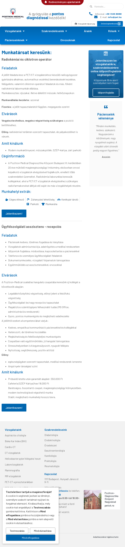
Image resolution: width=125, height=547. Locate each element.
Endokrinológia (52, 440)
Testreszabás (17, 530)
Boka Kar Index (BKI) (15, 441)
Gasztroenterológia (54, 450)
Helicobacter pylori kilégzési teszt (23, 458)
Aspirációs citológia (15, 435)
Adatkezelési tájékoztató (105, 537)
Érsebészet (50, 445)
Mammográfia (12, 470)
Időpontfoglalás (106, 92)
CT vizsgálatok (12, 452)
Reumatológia (51, 466)
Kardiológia (50, 455)
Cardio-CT (10, 447)
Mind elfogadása (30, 537)
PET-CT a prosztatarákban (19, 482)
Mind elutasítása (42, 530)
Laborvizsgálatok (14, 464)
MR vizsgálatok (13, 476)
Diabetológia (51, 435)
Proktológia (50, 460)
